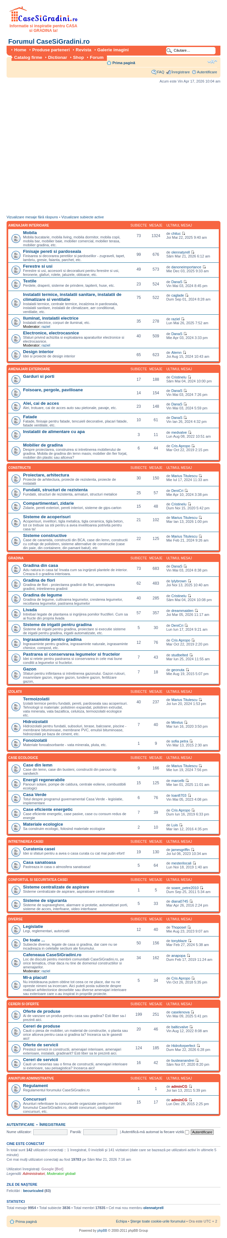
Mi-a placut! (35, 977)
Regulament (35, 1085)
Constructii (19, 468)
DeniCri (177, 491)
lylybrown (179, 581)
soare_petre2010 (185, 888)
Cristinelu (179, 377)
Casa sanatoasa (39, 862)
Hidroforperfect (183, 1046)
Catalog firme (28, 57)
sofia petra (179, 741)
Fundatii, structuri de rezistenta (55, 489)
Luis (174, 825)
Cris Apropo (180, 446)
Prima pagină (124, 63)
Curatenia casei (39, 848)
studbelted (179, 655)
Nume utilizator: (19, 1132)
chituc (176, 233)
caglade (177, 295)
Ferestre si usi (37, 266)
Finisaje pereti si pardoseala (52, 251)
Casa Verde (34, 794)
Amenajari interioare (28, 225)
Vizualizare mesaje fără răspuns (32, 217)
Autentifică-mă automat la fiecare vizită (155, 1132)
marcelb (177, 781)
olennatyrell (180, 252)
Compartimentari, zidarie (48, 503)
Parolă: (76, 1132)
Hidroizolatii (35, 721)
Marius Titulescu (184, 476)
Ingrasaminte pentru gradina (52, 639)
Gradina (16, 558)
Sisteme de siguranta (45, 900)
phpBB (102, 1230)
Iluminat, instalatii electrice (51, 318)
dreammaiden (182, 611)
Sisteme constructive (45, 535)
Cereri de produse (41, 1026)
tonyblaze (179, 941)
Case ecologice (23, 758)
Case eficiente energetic (48, 809)
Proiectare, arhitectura (46, 475)
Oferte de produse (42, 1011)
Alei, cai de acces (41, 403)
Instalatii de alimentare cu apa (54, 431)
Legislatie (33, 926)
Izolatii (15, 691)
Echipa (121, 1221)
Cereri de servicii (40, 1059)
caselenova (180, 1012)
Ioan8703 (179, 795)
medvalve (179, 432)
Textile (30, 281)
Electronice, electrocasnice (51, 332)
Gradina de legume (42, 595)
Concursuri (34, 1099)
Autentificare (207, 72)
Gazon (29, 669)
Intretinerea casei (25, 841)
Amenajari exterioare (29, 369)
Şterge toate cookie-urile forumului (158, 1221)
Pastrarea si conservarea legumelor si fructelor (71, 654)
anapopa (178, 956)
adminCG (179, 1086)
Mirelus (177, 722)
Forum (96, 57)
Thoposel (178, 927)
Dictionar (57, 57)
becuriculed (33, 1191)
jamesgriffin (180, 850)
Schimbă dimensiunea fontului (212, 61)
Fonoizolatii (35, 740)
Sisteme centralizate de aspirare (56, 887)
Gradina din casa (40, 565)
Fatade (30, 416)
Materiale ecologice (43, 824)
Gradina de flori (39, 580)
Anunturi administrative (31, 1078)
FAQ (160, 72)
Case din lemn (37, 765)
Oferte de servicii (40, 1044)
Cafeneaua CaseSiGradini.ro (52, 954)
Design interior (38, 351)
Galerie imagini (113, 49)
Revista (83, 49)
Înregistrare (180, 72)
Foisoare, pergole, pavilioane (53, 389)
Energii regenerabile (44, 779)
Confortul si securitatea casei (37, 880)
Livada (30, 609)
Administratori (34, 1174)
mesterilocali (181, 863)
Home (20, 49)
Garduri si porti (38, 376)
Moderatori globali (61, 1174)
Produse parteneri (51, 49)
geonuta (178, 670)
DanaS (177, 282)
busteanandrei (182, 1060)
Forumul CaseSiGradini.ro (49, 41)
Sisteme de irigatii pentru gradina (57, 624)
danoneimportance (186, 267)
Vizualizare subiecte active (82, 217)
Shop (78, 57)
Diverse (15, 919)
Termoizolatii (36, 698)
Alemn (176, 352)
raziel (45, 326)
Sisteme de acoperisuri (46, 516)
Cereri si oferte (23, 1004)
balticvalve (179, 1027)
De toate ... (34, 939)
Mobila (30, 232)
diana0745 (179, 901)
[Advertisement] (61, 150)
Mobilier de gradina (43, 445)
